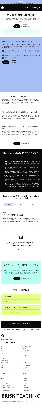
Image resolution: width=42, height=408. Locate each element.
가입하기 (17, 26)
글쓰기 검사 (3, 380)
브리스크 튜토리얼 (26, 353)
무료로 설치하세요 (33, 7)
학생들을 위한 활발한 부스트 (7, 387)
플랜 (2, 350)
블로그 (23, 360)
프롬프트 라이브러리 (26, 367)
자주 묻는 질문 (4, 362)
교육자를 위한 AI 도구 (6, 375)
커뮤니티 (23, 358)
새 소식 (3, 355)
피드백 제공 (3, 378)
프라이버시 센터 (4, 360)
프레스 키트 (24, 355)
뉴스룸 (2, 358)
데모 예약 (25, 7)
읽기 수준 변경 (4, 383)
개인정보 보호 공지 (12, 403)
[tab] (9, 204)
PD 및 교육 (24, 348)
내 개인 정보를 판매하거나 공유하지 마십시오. (28, 403)
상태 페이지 (3, 367)
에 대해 (3, 348)
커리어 (2, 369)
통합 (2, 353)
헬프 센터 (3, 365)
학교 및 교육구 (25, 387)
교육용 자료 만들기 (5, 385)
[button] (39, 7)
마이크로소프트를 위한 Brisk (7, 390)
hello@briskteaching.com (7, 339)
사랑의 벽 (24, 362)
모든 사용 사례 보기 (26, 390)
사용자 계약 (3, 403)
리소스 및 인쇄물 (25, 350)
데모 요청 (25, 26)
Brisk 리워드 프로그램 (26, 365)
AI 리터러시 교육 (25, 369)
